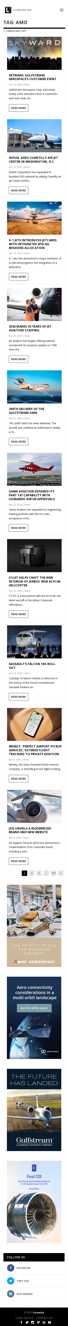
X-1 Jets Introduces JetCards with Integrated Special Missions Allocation (33, 244)
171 (53, 873)
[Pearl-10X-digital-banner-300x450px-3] (34, 1242)
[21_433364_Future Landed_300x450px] (34, 1150)
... (46, 873)
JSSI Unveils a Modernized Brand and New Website (30, 830)
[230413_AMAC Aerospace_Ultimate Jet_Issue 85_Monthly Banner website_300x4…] (34, 966)
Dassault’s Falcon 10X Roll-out (32, 666)
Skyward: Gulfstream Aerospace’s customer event (33, 77)
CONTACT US (44, 1318)
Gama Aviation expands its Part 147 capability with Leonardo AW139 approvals (32, 495)
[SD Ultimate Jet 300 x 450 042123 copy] (34, 1058)
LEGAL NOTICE (25, 1318)
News (27, 84)
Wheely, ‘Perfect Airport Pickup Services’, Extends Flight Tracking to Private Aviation (35, 750)
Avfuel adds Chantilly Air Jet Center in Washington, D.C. (33, 160)
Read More (18, 108)
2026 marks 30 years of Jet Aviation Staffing (30, 328)
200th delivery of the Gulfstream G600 (26, 411)
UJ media (39, 1312)
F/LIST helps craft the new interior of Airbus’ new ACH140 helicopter (34, 581)
